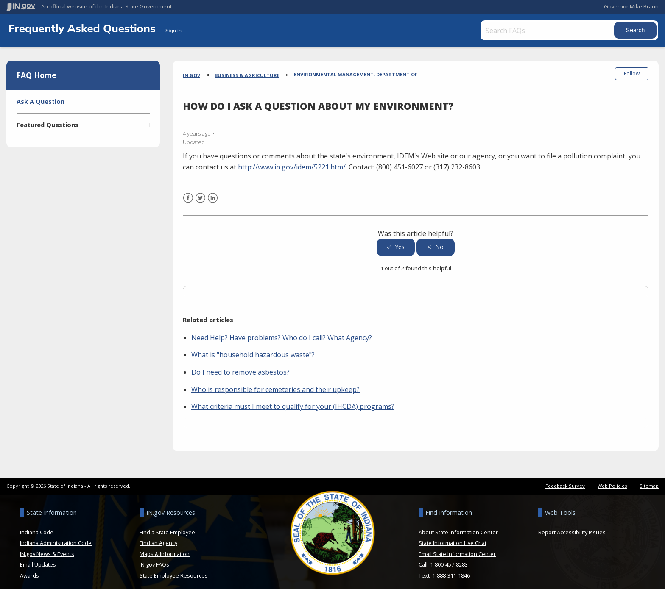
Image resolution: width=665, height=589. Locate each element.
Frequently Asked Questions (83, 28)
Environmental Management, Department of (355, 74)
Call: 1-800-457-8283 (443, 558)
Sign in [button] (173, 30)
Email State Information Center (457, 548)
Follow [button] (632, 73)
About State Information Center (458, 526)
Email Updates (38, 558)
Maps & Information (165, 548)
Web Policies (612, 480)
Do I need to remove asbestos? (240, 366)
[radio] (396, 241)
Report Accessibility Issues (572, 526)
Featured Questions (47, 125)
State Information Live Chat (452, 536)
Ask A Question (40, 101)
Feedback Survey (565, 480)
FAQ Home (36, 75)
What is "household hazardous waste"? (253, 348)
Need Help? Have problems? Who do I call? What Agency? (281, 331)
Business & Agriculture (247, 75)
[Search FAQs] (537, 30)
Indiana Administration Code (56, 536)
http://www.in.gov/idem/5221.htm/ (292, 161)
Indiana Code (36, 526)
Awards (29, 569)
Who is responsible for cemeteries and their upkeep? (275, 383)
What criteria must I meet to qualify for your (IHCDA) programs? (292, 400)
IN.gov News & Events (47, 548)
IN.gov (191, 75)
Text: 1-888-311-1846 (444, 569)
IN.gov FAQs (154, 558)
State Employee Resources (174, 569)
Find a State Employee (167, 526)
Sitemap (649, 480)
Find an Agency (158, 536)
